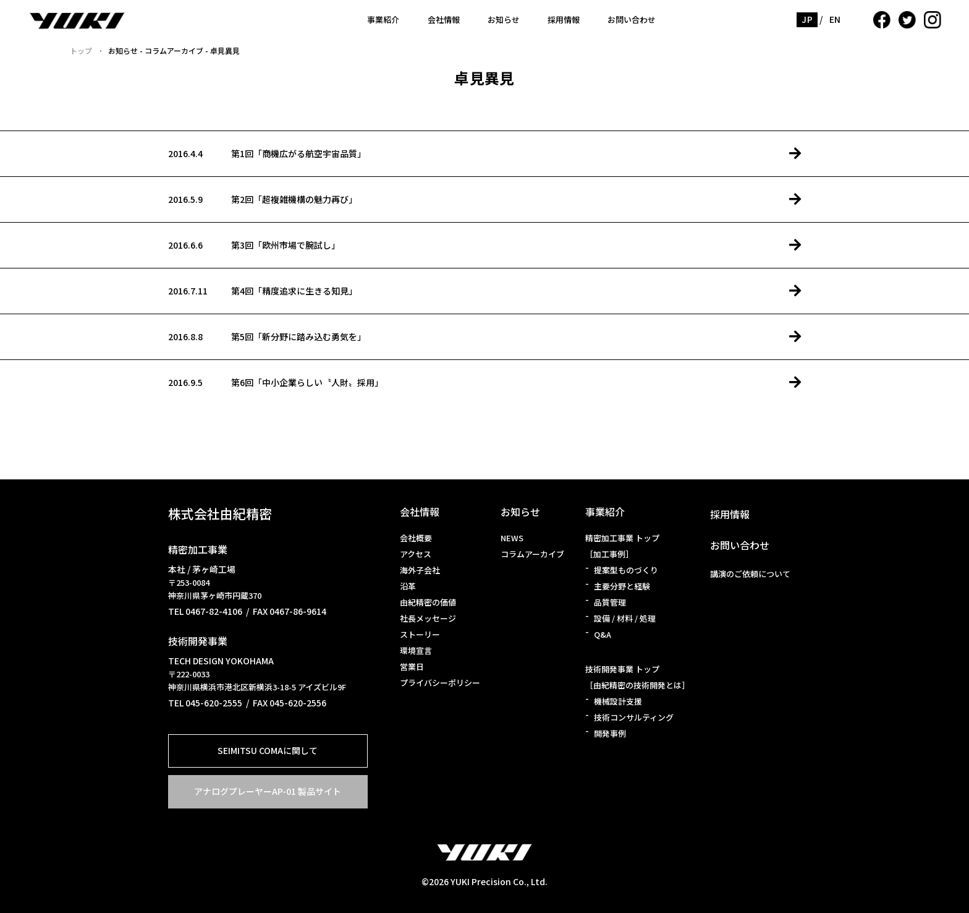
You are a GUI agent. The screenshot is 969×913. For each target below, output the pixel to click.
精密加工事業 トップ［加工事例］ (622, 546)
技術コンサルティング (634, 717)
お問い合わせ (631, 19)
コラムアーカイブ (532, 554)
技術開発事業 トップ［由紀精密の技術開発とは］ (637, 677)
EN (835, 19)
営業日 (412, 666)
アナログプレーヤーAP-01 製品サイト (267, 791)
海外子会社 (420, 570)
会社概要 (416, 538)
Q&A (602, 634)
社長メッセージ (428, 618)
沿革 (408, 586)
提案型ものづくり (626, 570)
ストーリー (420, 634)
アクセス (415, 554)
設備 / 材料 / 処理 (625, 618)
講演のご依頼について (750, 574)
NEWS (512, 538)
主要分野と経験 (622, 586)
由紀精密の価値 (428, 602)
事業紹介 (383, 19)
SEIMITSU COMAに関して (268, 750)
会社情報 (444, 19)
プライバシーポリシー (440, 682)
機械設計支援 (618, 701)
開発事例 (610, 733)
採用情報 (564, 19)
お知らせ (504, 19)
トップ (81, 50)
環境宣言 (416, 650)
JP (807, 19)
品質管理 (610, 602)
